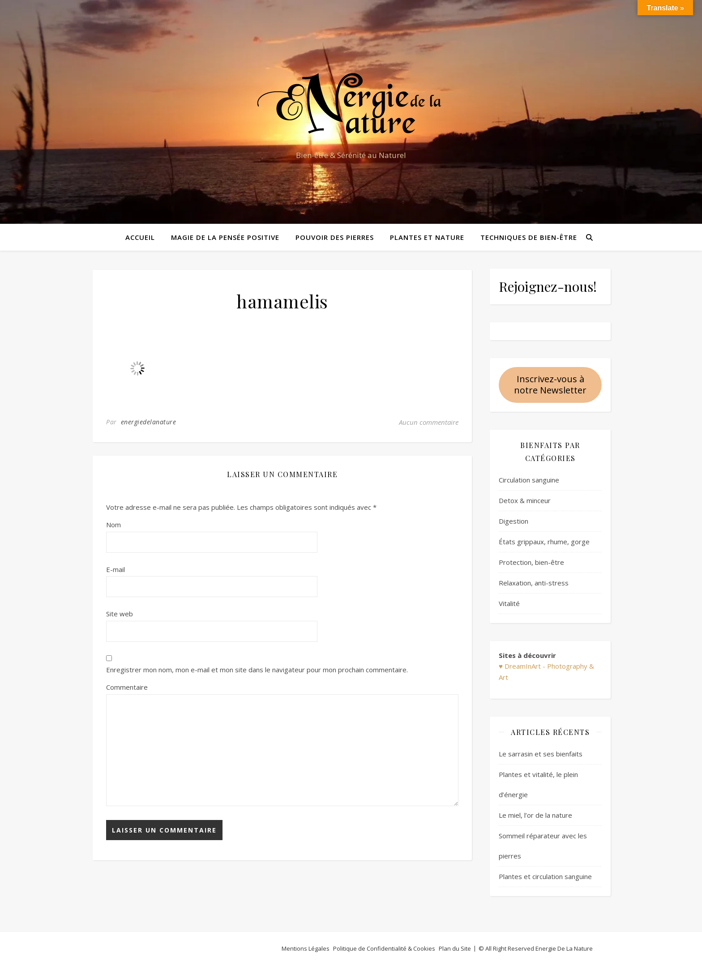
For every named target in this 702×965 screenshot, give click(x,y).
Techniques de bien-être (528, 237)
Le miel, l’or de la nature (535, 815)
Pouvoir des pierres (334, 237)
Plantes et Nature (427, 237)
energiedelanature (148, 422)
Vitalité (509, 603)
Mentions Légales (306, 948)
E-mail (115, 569)
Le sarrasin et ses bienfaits (540, 753)
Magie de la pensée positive (225, 237)
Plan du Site (455, 948)
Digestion (513, 521)
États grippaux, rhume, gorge (544, 541)
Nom (113, 524)
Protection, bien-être (531, 562)
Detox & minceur (525, 500)
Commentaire (127, 687)
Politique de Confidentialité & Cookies (384, 948)
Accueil (140, 237)
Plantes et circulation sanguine (545, 876)
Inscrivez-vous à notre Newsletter (550, 384)
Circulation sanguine (529, 479)
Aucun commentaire (428, 422)
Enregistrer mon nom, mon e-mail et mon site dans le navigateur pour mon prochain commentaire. (257, 669)
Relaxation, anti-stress (534, 582)
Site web (119, 613)
